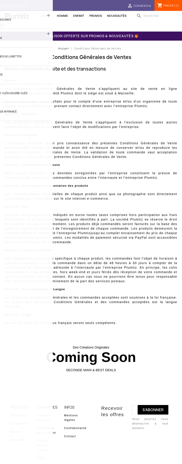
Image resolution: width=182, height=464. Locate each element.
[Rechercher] (158, 15)
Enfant (78, 16)
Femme (47, 16)
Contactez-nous (14, 5)
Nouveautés (116, 16)
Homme (62, 16)
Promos (95, 16)
